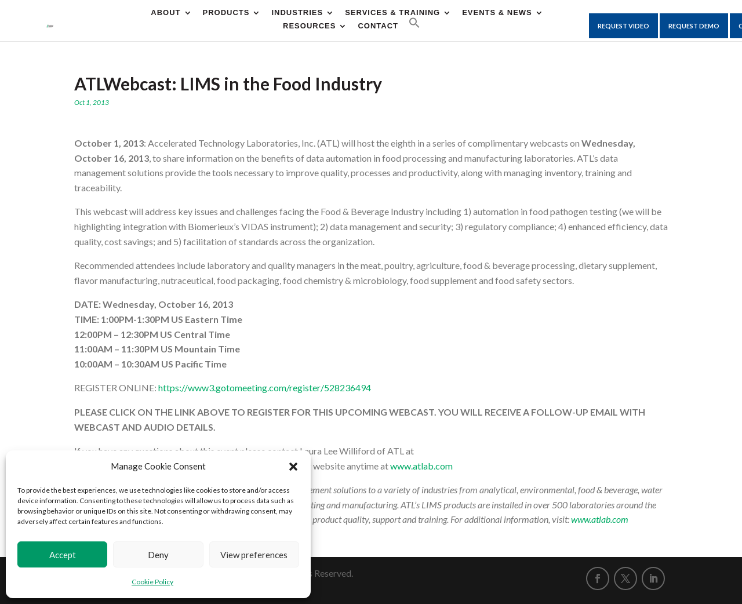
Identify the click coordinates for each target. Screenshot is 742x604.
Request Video (623, 26)
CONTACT (378, 26)
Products (226, 13)
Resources (309, 26)
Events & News (497, 13)
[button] (293, 466)
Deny (158, 555)
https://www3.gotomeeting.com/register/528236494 (264, 387)
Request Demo (693, 26)
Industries (297, 13)
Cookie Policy (152, 581)
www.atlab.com (421, 465)
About (165, 13)
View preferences (254, 555)
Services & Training (392, 13)
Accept (62, 555)
